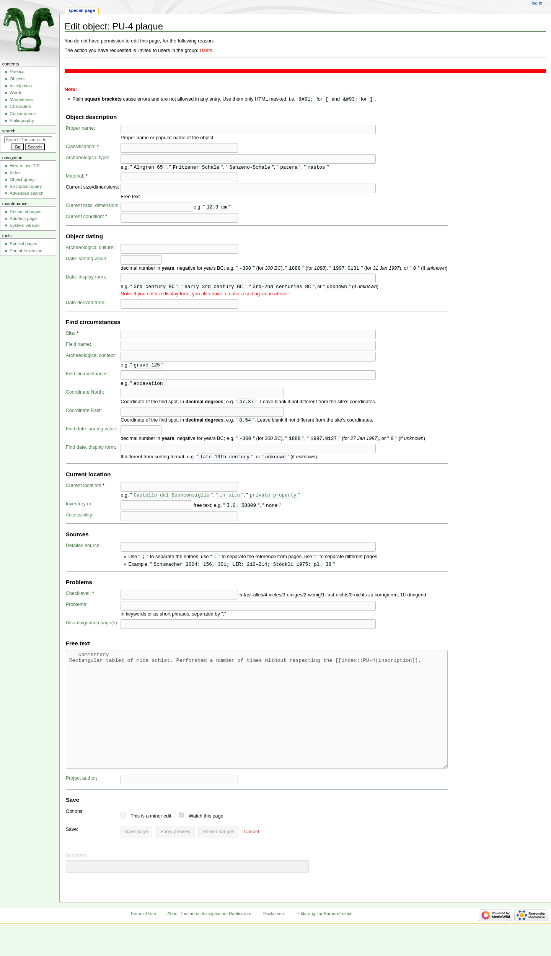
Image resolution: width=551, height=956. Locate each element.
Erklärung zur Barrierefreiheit (324, 941)
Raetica (17, 71)
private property (273, 498)
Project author (81, 806)
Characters (20, 106)
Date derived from (85, 304)
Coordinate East (83, 413)
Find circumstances (87, 375)
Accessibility (79, 519)
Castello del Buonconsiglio (171, 498)
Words (16, 92)
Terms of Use (143, 941)
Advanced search (27, 193)
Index (15, 172)
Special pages (23, 243)
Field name (78, 346)
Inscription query (26, 186)
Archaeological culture (90, 248)
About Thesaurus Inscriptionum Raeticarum (209, 941)
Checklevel (78, 598)
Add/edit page (23, 218)
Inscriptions (21, 85)
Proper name (80, 128)
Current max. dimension (91, 206)
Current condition (84, 217)
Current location (83, 489)
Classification (80, 147)
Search (9, 131)
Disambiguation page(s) (91, 627)
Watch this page (206, 844)
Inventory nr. (79, 508)
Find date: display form (90, 450)
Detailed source (82, 549)
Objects (17, 79)
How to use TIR (25, 165)
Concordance (23, 113)
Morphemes (21, 99)
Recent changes (25, 211)
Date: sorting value (86, 259)
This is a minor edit (150, 844)
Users (206, 50)
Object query (22, 179)
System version (24, 225)
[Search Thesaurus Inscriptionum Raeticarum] (28, 139)
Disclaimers (273, 941)
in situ (229, 498)
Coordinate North (84, 394)
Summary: (77, 883)
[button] (251, 860)
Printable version (26, 250)
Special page (81, 10)
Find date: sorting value (91, 432)
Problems (76, 609)
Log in (537, 3)
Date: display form (85, 278)
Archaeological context (90, 357)
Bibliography (22, 120)
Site (70, 334)
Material (74, 176)
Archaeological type (87, 158)
